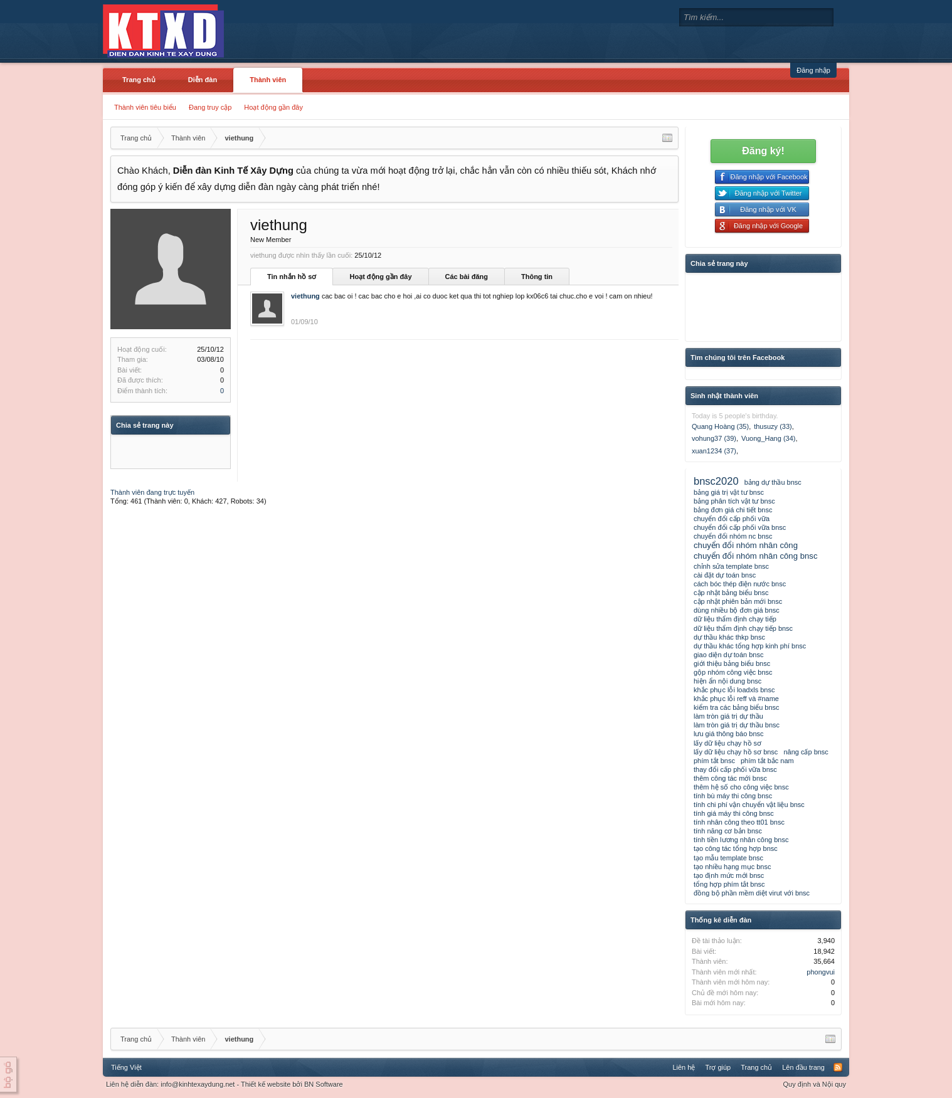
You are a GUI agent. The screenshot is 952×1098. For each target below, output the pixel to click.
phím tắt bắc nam (767, 760)
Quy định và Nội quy (815, 1084)
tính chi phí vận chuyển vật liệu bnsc (749, 804)
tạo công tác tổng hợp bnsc (736, 848)
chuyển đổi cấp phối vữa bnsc (740, 527)
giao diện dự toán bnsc (728, 654)
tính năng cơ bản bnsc (728, 831)
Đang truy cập (210, 107)
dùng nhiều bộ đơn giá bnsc (737, 610)
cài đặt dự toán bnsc (725, 575)
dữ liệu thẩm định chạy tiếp (735, 619)
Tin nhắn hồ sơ (291, 276)
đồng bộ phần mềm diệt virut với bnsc (752, 893)
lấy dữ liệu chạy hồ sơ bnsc (736, 752)
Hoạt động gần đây (273, 107)
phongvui (821, 972)
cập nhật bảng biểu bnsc (731, 592)
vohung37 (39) (714, 438)
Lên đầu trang (803, 1067)
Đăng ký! (763, 150)
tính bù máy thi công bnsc (733, 796)
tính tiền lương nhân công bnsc (741, 839)
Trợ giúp (718, 1067)
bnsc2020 (716, 481)
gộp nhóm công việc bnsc (733, 672)
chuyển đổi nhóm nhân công (746, 545)
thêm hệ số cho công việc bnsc (741, 787)
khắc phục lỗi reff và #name (736, 698)
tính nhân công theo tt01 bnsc (739, 822)
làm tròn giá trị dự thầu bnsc (737, 725)
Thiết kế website (265, 1084)
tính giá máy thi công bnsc (734, 813)
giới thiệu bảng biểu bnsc (732, 663)
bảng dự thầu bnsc (772, 482)
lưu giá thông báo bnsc (729, 733)
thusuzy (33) (773, 426)
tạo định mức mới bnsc (729, 875)
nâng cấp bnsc (805, 752)
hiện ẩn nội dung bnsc (727, 681)
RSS (838, 1067)
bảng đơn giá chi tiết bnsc (733, 510)
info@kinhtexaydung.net (198, 1084)
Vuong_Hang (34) (768, 438)
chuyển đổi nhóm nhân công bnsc (756, 556)
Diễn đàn (202, 79)
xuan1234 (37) (714, 451)
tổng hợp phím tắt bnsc (729, 884)
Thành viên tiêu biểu (145, 107)
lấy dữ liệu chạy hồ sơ (727, 743)
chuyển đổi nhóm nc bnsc (733, 536)
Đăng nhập (813, 70)
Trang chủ (139, 79)
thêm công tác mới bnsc (730, 778)
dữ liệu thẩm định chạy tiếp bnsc (743, 628)
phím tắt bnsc (714, 760)
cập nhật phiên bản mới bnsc (738, 601)
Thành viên (268, 79)
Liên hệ (683, 1067)
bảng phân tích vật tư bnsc (734, 501)
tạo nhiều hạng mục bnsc (732, 866)
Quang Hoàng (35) (720, 426)
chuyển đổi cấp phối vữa (732, 518)
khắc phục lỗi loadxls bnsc (734, 690)
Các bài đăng (466, 276)
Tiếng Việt (126, 1067)
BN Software (323, 1084)
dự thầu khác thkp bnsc (729, 637)
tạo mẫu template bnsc (728, 858)
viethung (305, 296)
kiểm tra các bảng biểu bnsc (737, 707)
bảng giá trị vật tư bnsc (729, 492)
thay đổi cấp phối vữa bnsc (735, 769)
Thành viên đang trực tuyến (152, 492)
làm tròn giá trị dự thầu (728, 716)
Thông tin (537, 276)
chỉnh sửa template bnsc (731, 566)
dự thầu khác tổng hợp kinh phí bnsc (750, 646)
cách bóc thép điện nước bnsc (740, 584)
